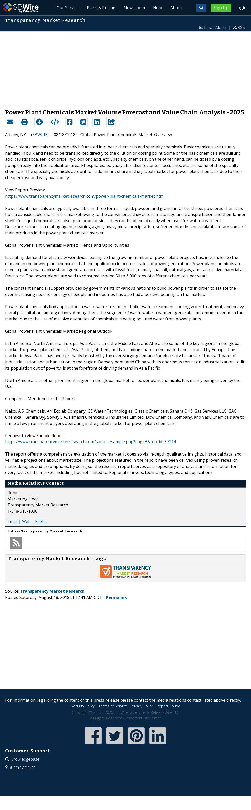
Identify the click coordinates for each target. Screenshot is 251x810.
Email (12, 521)
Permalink (116, 597)
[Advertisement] (125, 67)
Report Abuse (168, 706)
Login (240, 7)
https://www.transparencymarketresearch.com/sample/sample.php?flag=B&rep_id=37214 (90, 442)
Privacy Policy (142, 706)
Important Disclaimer (143, 718)
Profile (41, 521)
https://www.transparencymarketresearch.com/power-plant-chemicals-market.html (84, 196)
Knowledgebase (24, 759)
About (176, 7)
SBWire (21, 8)
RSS (241, 27)
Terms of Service (113, 706)
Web (26, 521)
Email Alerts (215, 27)
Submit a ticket (22, 767)
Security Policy (83, 706)
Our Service (68, 7)
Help (157, 7)
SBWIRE (39, 134)
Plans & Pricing (101, 7)
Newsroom (134, 7)
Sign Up (220, 7)
